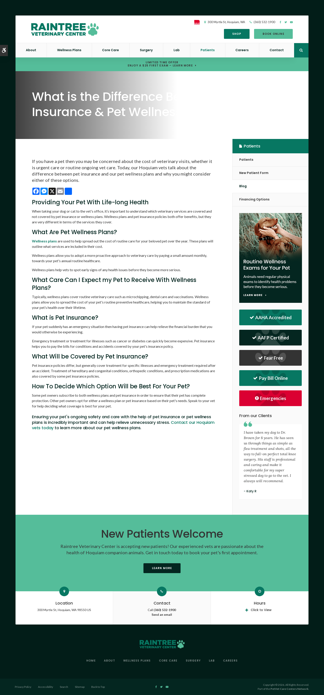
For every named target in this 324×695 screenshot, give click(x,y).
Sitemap (80, 686)
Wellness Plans (69, 50)
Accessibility (45, 686)
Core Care (110, 50)
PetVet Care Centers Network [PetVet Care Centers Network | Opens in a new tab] (289, 689)
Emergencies (270, 398)
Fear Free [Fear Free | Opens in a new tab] (270, 358)
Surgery (146, 50)
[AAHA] (198, 22)
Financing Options (254, 199)
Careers (242, 50)
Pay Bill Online (270, 378)
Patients (208, 50)
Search (64, 686)
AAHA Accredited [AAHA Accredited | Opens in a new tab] (271, 317)
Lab (177, 50)
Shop (236, 34)
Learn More (162, 568)
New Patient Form (253, 173)
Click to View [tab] (261, 610)
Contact (277, 50)
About (31, 50)
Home (91, 660)
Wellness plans (44, 241)
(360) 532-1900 (264, 22)
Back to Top (98, 686)
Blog (243, 186)
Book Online (273, 34)
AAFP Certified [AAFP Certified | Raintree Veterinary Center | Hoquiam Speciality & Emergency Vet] (270, 337)
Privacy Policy (23, 686)
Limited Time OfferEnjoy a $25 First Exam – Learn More (160, 64)
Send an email (162, 614)
